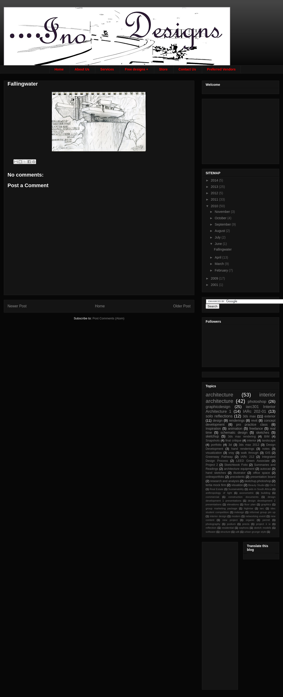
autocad (265, 468)
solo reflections (219, 416)
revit (254, 420)
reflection (211, 527)
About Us (82, 69)
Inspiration (213, 428)
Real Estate (216, 489)
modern (236, 516)
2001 (215, 285)
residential (228, 527)
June (219, 244)
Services (107, 69)
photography (213, 524)
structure (225, 531)
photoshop (257, 401)
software (211, 531)
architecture (219, 395)
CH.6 (273, 485)
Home (59, 69)
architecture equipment (239, 468)
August (220, 231)
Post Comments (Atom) (108, 318)
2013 (215, 187)
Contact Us (187, 69)
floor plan (250, 504)
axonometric (246, 492)
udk (237, 531)
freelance (256, 428)
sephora (244, 527)
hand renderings (242, 448)
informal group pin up (262, 512)
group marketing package (221, 508)
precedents (237, 476)
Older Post (182, 306)
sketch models (262, 527)
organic (250, 520)
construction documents (243, 496)
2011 (215, 199)
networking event (256, 516)
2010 (215, 206)
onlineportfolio (215, 476)
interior (251, 440)
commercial (212, 496)
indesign (239, 512)
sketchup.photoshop (257, 481)
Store (163, 69)
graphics (266, 504)
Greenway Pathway (219, 456)
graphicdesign (218, 406)
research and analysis (224, 481)
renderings (237, 420)
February (222, 270)
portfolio (216, 444)
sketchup (212, 436)
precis (246, 524)
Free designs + (136, 69)
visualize (237, 485)
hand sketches (216, 472)
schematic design (234, 432)
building (265, 492)
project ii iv (263, 524)
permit (266, 520)
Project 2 (212, 464)
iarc (262, 508)
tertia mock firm (216, 485)
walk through (249, 452)
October (221, 218)
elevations (233, 504)
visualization (214, 452)
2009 (215, 278)
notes (266, 448)
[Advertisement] (241, 130)
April (218, 257)
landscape (268, 440)
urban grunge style (255, 531)
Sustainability (236, 489)
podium (231, 524)
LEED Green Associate (252, 460)
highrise (248, 508)
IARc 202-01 (254, 411)
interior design (218, 516)
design (217, 420)
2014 (215, 180)
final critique (233, 440)
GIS (267, 452)
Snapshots (213, 440)
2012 (215, 193)
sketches (262, 432)
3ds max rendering (242, 436)
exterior (269, 416)
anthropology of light (219, 492)
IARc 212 (247, 456)
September (223, 224)
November (223, 212)
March (220, 264)
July (218, 237)
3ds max (249, 416)
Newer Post (17, 306)
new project (229, 520)
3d (230, 444)
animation (235, 428)
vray (231, 452)
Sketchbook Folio (236, 464)
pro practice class (251, 424)
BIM (266, 436)
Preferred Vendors (221, 69)
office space (261, 472)
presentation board (262, 476)
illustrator (239, 472)
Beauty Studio (256, 485)
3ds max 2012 (249, 444)
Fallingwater (223, 249)
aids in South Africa (260, 489)
